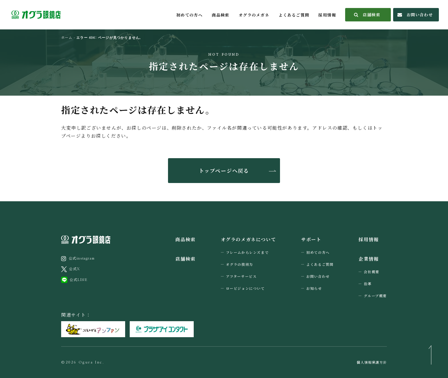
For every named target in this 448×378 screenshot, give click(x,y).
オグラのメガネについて (248, 239)
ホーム (67, 37)
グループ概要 (375, 295)
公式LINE (74, 280)
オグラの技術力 (239, 264)
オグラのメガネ (254, 15)
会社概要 (371, 271)
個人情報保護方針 (372, 362)
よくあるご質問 (294, 15)
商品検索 (220, 15)
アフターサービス (241, 276)
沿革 (367, 283)
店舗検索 (367, 14)
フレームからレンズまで (247, 252)
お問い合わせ (415, 14)
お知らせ (314, 288)
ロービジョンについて (245, 288)
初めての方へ (189, 15)
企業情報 (369, 259)
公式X (70, 269)
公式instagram (78, 259)
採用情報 (327, 15)
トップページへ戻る (224, 170)
